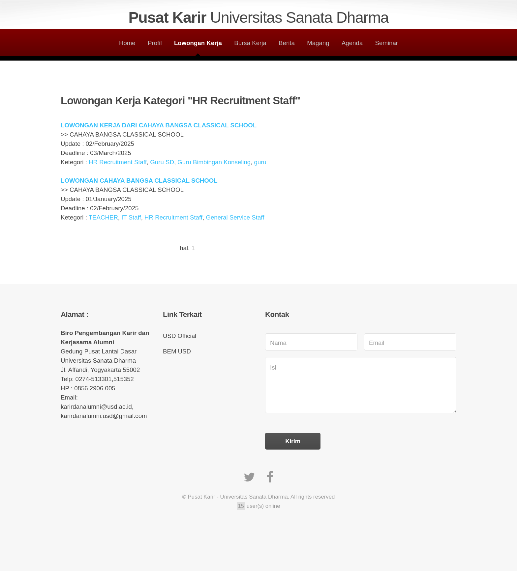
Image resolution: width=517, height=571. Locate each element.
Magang (318, 42)
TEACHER (103, 217)
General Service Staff (235, 217)
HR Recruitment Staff (118, 162)
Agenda (352, 42)
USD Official (179, 335)
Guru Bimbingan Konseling (214, 162)
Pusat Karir (258, 17)
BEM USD (177, 351)
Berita (287, 42)
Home (127, 42)
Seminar (386, 42)
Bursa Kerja (250, 42)
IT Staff (131, 217)
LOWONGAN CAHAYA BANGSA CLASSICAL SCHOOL (139, 180)
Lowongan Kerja (198, 42)
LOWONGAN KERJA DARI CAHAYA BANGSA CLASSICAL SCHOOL (159, 125)
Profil (155, 42)
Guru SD (162, 162)
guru (260, 162)
